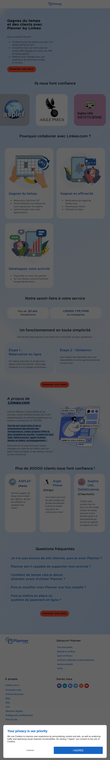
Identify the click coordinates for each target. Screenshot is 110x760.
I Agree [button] (78, 750)
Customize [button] (30, 750)
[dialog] (55, 741)
